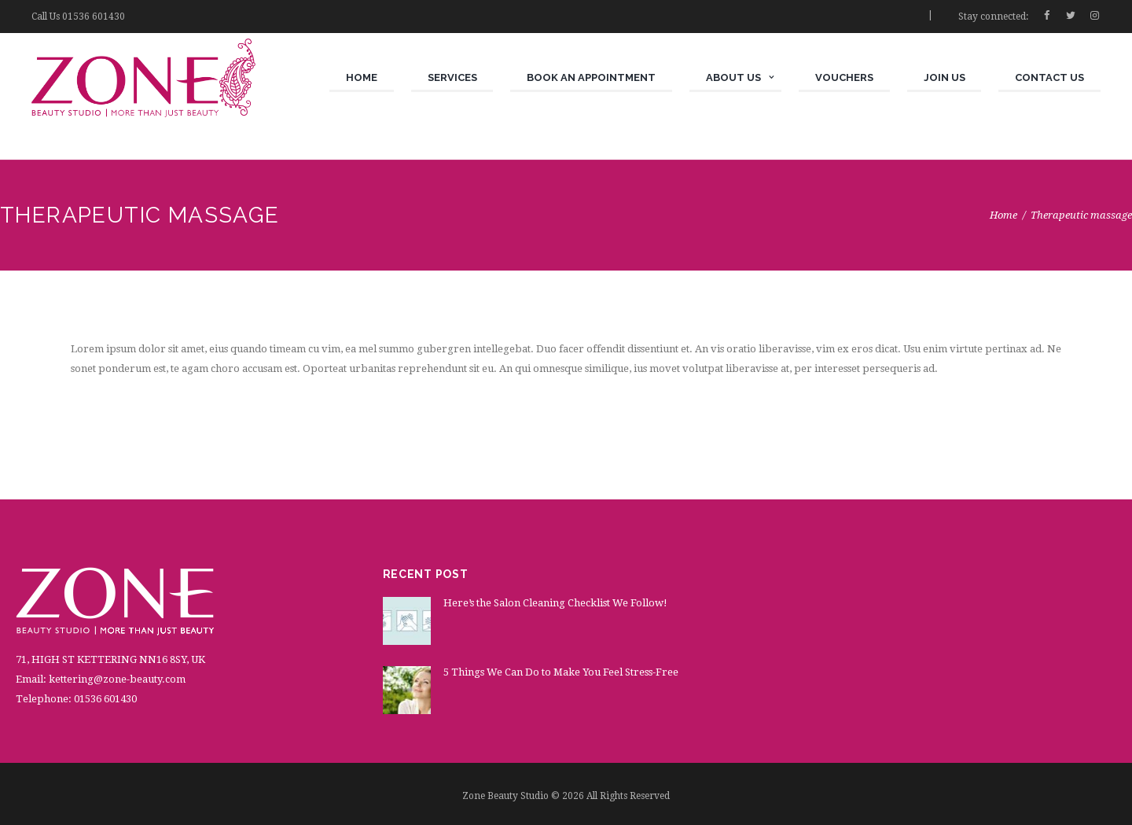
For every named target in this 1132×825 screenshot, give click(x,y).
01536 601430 (93, 16)
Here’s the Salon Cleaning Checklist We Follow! (555, 603)
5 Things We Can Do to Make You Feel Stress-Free (560, 672)
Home (1003, 215)
